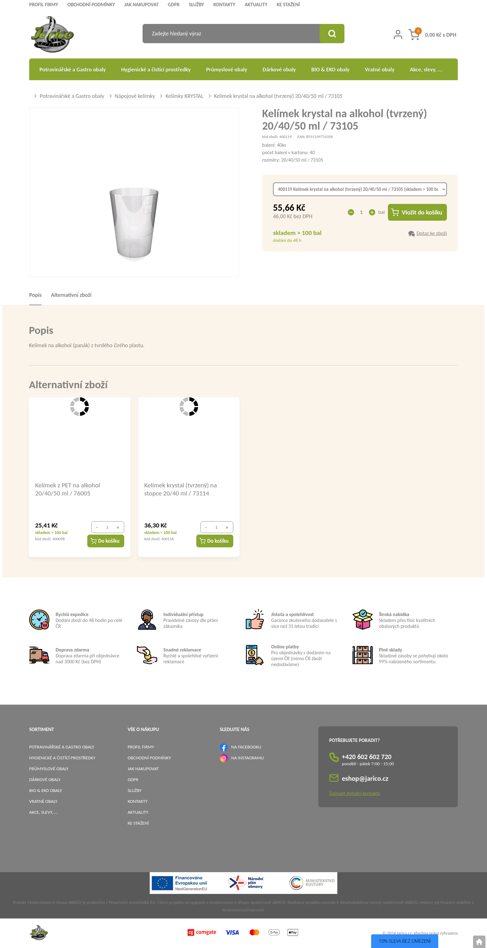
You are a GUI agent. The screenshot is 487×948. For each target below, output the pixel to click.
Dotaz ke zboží (431, 233)
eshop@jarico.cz (365, 778)
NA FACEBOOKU (246, 747)
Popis (35, 295)
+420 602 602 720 (367, 756)
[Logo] (52, 35)
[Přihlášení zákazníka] (398, 34)
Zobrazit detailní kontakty (354, 793)
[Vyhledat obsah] (332, 33)
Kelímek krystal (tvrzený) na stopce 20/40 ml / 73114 (180, 489)
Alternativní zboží (71, 295)
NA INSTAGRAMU (247, 758)
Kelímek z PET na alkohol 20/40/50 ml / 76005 (67, 489)
